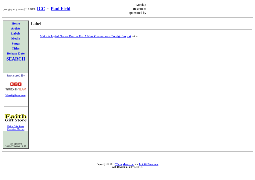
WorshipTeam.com (124, 164)
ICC (41, 8)
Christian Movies (15, 129)
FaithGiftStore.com (149, 164)
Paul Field (60, 8)
